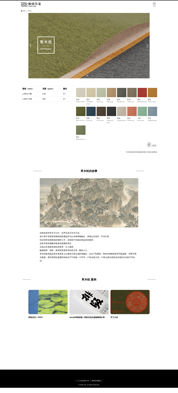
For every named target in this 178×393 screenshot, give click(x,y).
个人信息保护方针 (83, 381)
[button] (30, 45)
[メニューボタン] (154, 4)
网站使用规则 (96, 381)
